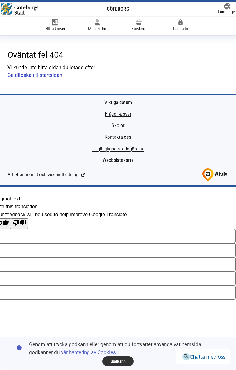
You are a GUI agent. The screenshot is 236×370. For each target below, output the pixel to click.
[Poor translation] (19, 223)
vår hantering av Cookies (88, 352)
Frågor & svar (118, 114)
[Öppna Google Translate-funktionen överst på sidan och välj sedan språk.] (226, 9)
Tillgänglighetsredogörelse (118, 149)
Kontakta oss (118, 137)
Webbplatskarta (118, 160)
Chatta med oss (203, 356)
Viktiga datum (118, 102)
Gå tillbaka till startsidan (34, 75)
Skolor (118, 125)
